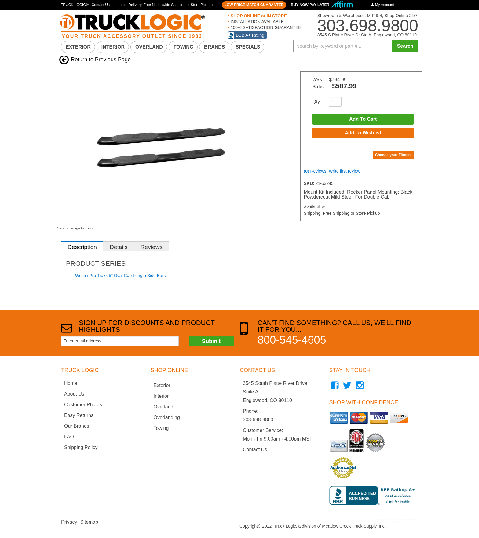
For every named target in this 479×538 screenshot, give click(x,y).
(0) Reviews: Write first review (332, 171)
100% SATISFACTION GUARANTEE (265, 27)
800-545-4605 (292, 340)
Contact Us (255, 449)
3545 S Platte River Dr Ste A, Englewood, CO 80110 (367, 34)
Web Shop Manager (409, 522)
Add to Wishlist (363, 133)
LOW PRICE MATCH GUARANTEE (254, 5)
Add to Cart (363, 119)
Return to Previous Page (101, 60)
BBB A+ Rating (250, 35)
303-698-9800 (258, 419)
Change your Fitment (393, 155)
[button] (356, 46)
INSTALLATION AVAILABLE (256, 21)
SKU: (309, 183)
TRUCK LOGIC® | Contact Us (85, 5)
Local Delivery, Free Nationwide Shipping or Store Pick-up (166, 5)
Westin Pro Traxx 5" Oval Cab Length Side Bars (120, 275)
